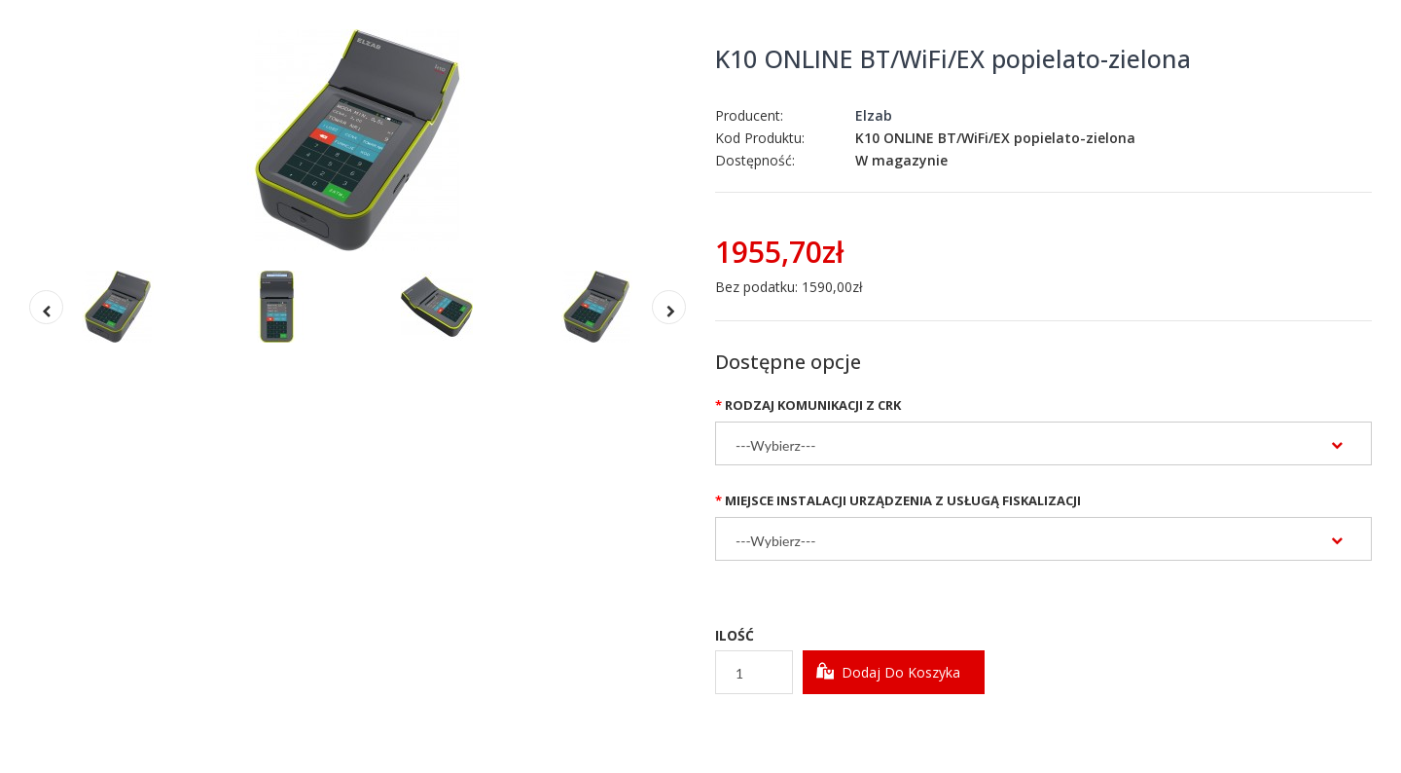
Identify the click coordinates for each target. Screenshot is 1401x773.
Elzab (873, 115)
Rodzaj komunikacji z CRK (813, 405)
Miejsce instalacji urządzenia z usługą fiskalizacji (903, 500)
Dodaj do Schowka (783, 727)
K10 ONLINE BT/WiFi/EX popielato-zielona (953, 58)
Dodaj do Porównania (931, 727)
